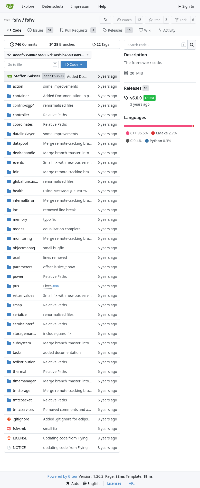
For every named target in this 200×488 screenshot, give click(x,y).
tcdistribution (24, 362)
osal (16, 257)
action (18, 86)
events (18, 162)
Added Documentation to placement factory (80, 95)
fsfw (16, 19)
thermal (19, 371)
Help (102, 6)
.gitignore (21, 419)
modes (18, 228)
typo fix (49, 219)
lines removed (55, 257)
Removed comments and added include (76, 409)
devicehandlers (25, 152)
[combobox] (31, 64)
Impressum (80, 6)
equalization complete (61, 228)
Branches (62, 44)
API (132, 483)
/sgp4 (23, 105)
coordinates (23, 124)
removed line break (59, 209)
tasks (17, 352)
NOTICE (19, 447)
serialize (20, 314)
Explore (28, 6)
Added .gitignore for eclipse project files (76, 419)
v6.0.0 (136, 97)
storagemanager (25, 333)
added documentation (62, 352)
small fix (50, 428)
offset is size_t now (59, 266)
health (18, 190)
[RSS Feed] (105, 20)
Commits (23, 44)
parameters (22, 266)
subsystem (22, 342)
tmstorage (21, 390)
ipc (15, 209)
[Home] (10, 6)
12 (139, 19)
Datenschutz (52, 6)
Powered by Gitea (62, 476)
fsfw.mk (19, 428)
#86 (56, 285)
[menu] (72, 483)
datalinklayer (24, 133)
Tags (100, 44)
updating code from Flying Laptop (71, 438)
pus (16, 285)
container (21, 95)
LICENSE (20, 438)
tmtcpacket (22, 400)
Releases (132, 88)
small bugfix (53, 247)
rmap (17, 304)
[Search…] (191, 45)
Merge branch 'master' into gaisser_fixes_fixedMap (86, 342)
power (18, 276)
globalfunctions (25, 181)
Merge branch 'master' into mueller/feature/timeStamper (91, 381)
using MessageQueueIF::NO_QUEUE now (77, 190)
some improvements (60, 86)
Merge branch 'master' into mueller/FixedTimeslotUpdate (91, 152)
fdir (16, 171)
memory (20, 219)
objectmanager (25, 247)
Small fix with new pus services (69, 162)
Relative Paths (55, 114)
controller (21, 114)
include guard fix (57, 333)
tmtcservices (23, 409)
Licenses (114, 483)
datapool (20, 143)
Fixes (47, 285)
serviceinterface (25, 323)
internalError (23, 200)
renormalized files (58, 105)
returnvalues (23, 295)
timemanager (24, 381)
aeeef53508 (54, 76)
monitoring (22, 238)
